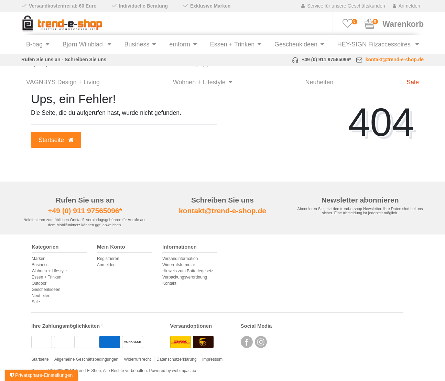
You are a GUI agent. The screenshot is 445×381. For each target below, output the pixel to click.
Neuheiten (319, 82)
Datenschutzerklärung (176, 359)
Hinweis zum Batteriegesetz (187, 271)
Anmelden (106, 264)
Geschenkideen (295, 44)
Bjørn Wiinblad (84, 44)
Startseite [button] (56, 140)
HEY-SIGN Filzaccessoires (374, 44)
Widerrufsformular (178, 264)
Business (136, 44)
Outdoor (39, 283)
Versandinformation (180, 258)
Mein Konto (111, 247)
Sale (412, 82)
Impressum (212, 359)
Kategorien (45, 247)
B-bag (34, 44)
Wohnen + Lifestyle (199, 82)
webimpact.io (184, 370)
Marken (38, 258)
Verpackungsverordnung (184, 277)
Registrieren (108, 258)
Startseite (40, 359)
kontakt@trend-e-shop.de (395, 59)
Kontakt (169, 283)
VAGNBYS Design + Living (63, 82)
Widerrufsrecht (137, 359)
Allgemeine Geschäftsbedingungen (86, 359)
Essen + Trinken (232, 44)
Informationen (179, 247)
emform (179, 44)
